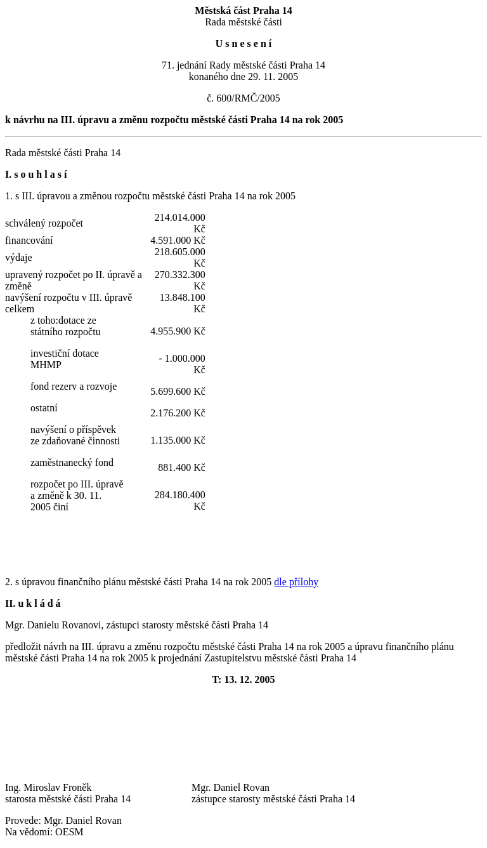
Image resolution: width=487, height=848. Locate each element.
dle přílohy (296, 581)
